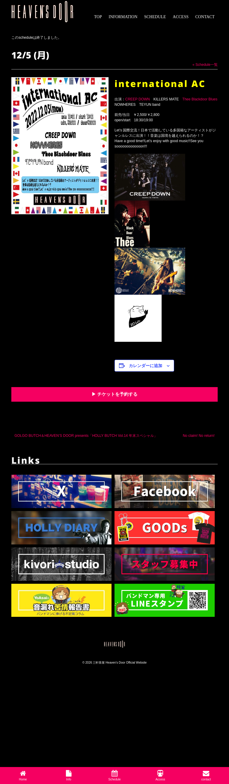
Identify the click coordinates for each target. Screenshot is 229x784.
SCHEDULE (155, 17)
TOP (98, 17)
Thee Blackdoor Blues (199, 99)
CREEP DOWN (137, 99)
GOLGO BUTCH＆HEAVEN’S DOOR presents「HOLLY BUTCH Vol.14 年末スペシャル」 (85, 436)
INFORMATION (123, 17)
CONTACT (205, 17)
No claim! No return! (199, 436)
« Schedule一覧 (205, 65)
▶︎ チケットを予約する (114, 394)
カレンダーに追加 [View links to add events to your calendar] (145, 365)
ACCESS (180, 17)
